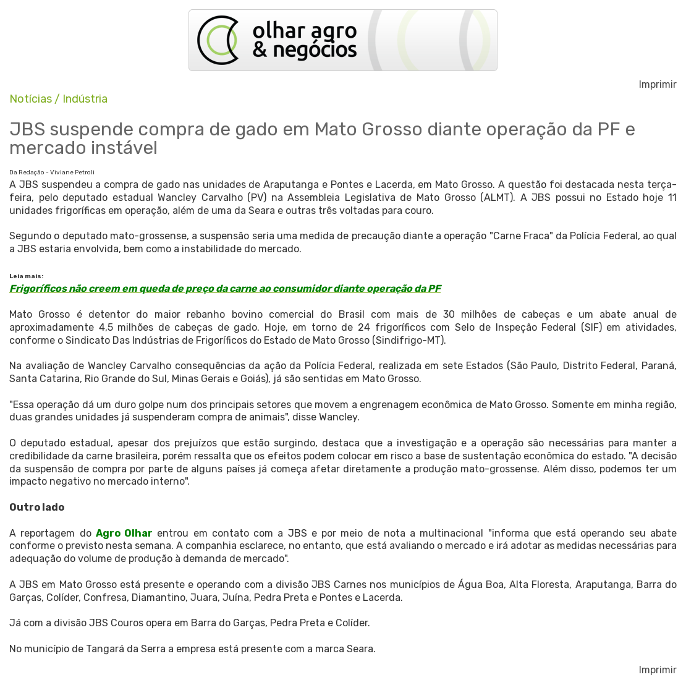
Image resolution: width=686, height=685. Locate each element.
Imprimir (658, 84)
